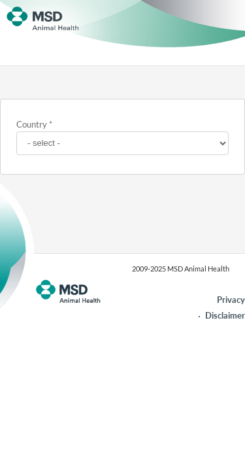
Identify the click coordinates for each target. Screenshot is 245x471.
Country (31, 124)
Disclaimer (225, 315)
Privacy (231, 299)
